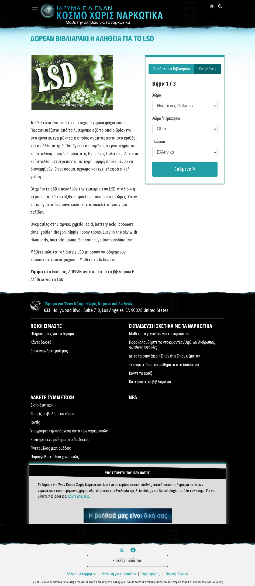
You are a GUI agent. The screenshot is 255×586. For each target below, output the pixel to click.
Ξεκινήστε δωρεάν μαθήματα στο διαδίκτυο (164, 364)
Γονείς (35, 422)
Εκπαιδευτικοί (41, 405)
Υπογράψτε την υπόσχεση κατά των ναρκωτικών (69, 431)
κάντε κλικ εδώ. (79, 496)
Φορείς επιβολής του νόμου (52, 413)
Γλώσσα (158, 141)
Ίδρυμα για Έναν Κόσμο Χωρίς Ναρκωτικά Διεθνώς (88, 303)
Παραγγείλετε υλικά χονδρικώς (54, 456)
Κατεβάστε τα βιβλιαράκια (150, 381)
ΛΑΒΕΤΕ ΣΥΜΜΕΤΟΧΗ (52, 397)
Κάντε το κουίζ (140, 373)
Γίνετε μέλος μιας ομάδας (50, 448)
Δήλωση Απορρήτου (81, 573)
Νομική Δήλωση (177, 573)
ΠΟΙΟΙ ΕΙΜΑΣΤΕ (46, 326)
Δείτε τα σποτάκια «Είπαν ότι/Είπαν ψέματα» (164, 356)
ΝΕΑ (133, 397)
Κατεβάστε (207, 68)
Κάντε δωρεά (40, 342)
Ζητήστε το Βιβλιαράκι (171, 68)
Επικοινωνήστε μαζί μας (49, 350)
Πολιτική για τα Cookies (119, 573)
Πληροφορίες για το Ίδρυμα (52, 333)
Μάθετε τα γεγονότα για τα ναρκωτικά (159, 333)
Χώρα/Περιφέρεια (166, 118)
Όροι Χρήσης (150, 573)
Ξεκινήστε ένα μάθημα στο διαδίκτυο (59, 439)
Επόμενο (184, 169)
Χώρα (156, 95)
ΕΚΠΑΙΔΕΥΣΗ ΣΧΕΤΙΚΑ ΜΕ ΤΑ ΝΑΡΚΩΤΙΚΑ (170, 326)
